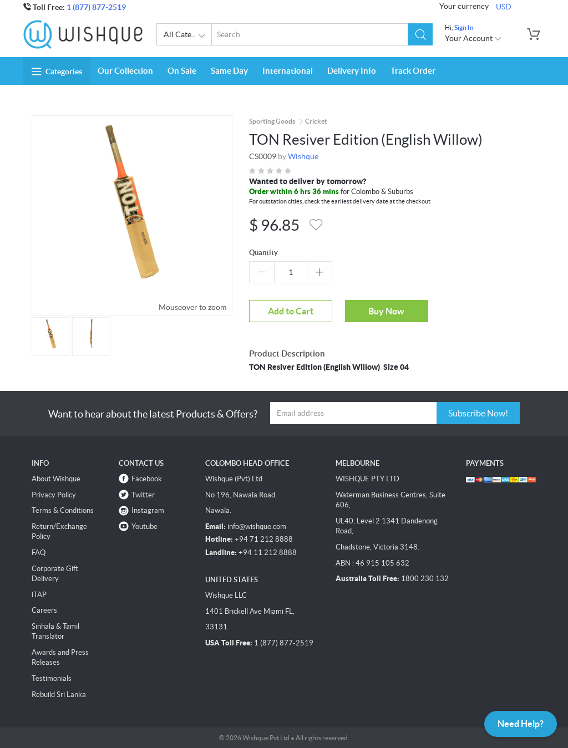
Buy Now (386, 311)
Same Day (229, 70)
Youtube (144, 526)
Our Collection (125, 70)
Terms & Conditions (63, 510)
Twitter (143, 495)
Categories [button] (57, 72)
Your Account (473, 38)
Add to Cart (290, 311)
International (287, 70)
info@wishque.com (256, 526)
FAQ (38, 552)
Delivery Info (351, 70)
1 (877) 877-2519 (96, 7)
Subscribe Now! (478, 413)
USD (503, 6)
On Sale (182, 70)
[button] (420, 34)
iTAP (39, 595)
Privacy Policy (54, 495)
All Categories (188, 36)
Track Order (412, 70)
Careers (44, 610)
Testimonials (52, 678)
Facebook (146, 479)
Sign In (464, 27)
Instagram (147, 510)
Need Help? (521, 724)
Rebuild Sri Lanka (59, 694)
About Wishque (56, 479)
